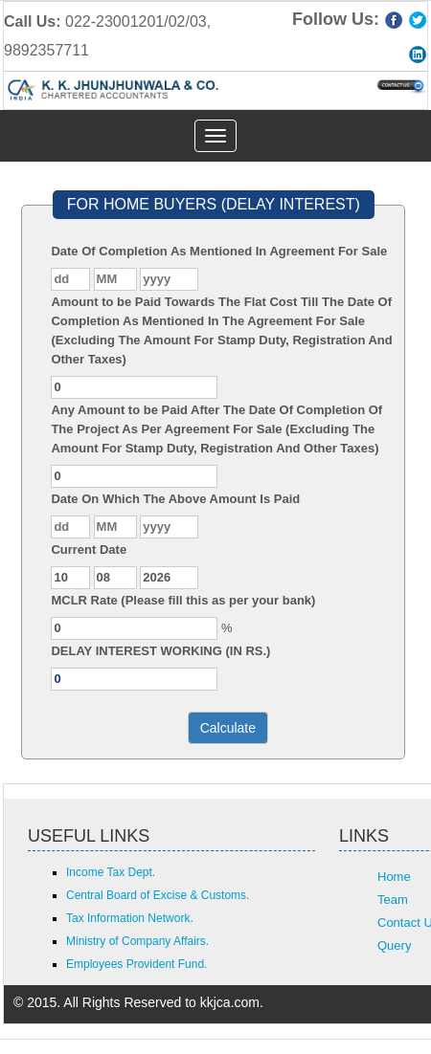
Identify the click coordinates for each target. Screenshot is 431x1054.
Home (394, 876)
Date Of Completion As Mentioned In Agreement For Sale (219, 251)
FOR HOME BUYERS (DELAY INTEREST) (213, 204)
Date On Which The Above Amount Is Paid (175, 499)
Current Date (88, 549)
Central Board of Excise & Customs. (157, 895)
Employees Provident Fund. (136, 964)
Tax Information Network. (129, 918)
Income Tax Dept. (110, 872)
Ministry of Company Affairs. (137, 941)
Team (392, 899)
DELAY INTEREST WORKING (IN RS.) (160, 651)
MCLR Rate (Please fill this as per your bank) (183, 600)
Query (394, 945)
